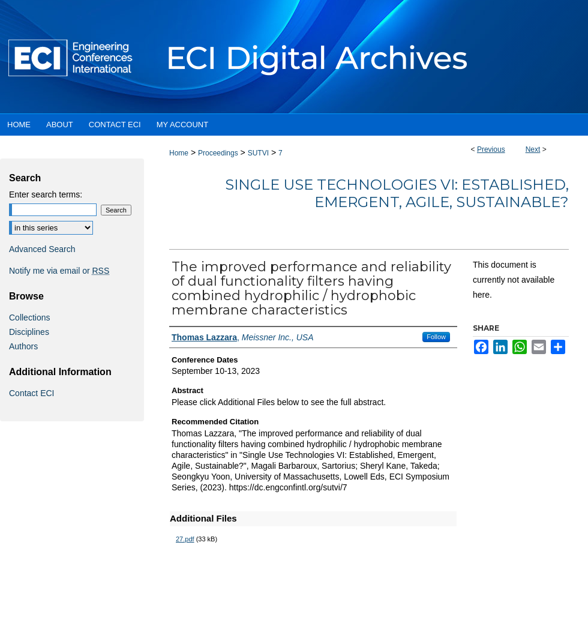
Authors (23, 346)
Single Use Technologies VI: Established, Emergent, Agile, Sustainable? (397, 193)
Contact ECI (31, 393)
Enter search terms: (45, 194)
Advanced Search (42, 249)
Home (178, 153)
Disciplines (29, 332)
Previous (491, 149)
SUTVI (258, 153)
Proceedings (218, 153)
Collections (29, 317)
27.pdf (185, 539)
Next (533, 149)
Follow (436, 336)
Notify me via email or (59, 270)
